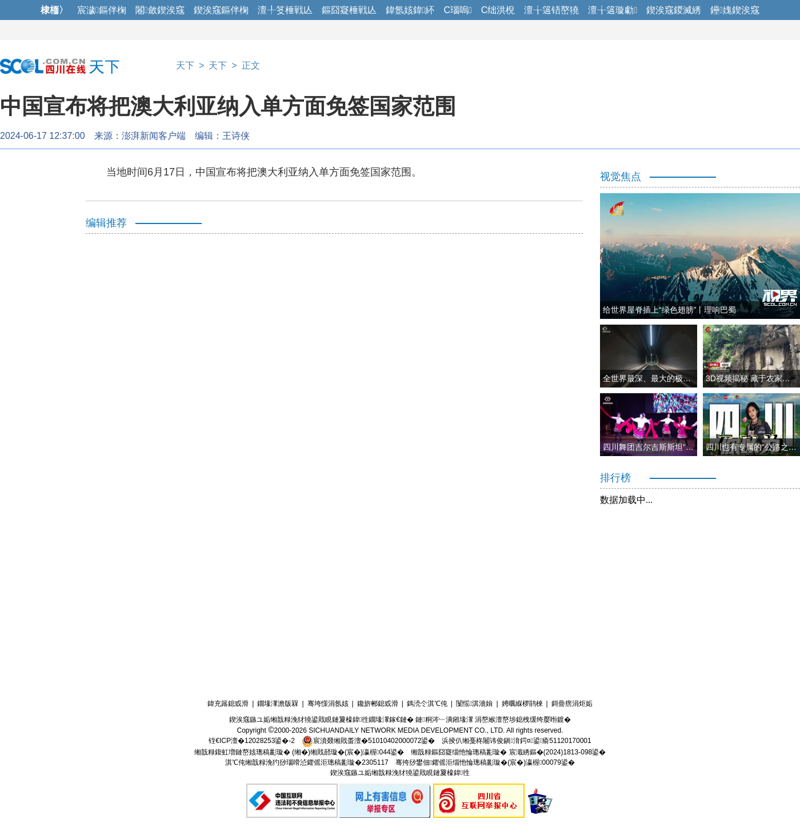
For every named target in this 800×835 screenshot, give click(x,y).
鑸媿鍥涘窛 (734, 10)
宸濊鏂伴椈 (101, 10)
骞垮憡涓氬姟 (328, 704)
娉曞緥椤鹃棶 (522, 704)
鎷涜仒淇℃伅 (427, 704)
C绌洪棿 (498, 10)
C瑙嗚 (457, 10)
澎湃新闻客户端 (154, 136)
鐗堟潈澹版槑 (277, 704)
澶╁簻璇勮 (612, 10)
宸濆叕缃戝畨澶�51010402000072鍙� (368, 741)
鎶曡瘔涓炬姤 (572, 704)
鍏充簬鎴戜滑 (228, 704)
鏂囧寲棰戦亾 (349, 10)
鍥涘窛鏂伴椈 (221, 10)
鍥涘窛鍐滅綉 (673, 10)
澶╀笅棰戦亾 (285, 10)
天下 (185, 65)
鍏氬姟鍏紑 (410, 10)
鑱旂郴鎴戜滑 (377, 704)
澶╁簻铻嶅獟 (551, 10)
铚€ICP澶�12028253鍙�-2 (252, 741)
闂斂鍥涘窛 (160, 10)
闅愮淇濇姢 (474, 704)
